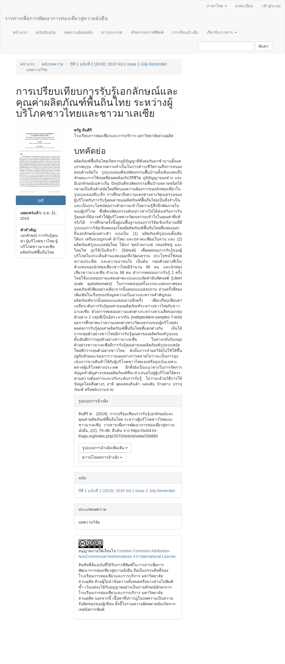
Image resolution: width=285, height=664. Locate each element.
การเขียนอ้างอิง (185, 32)
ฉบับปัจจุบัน (46, 32)
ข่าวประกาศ (111, 32)
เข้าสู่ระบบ (271, 6)
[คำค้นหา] (226, 46)
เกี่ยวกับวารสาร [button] (222, 32)
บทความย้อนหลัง (78, 32)
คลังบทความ (52, 64)
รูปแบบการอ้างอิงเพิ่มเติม (105, 448)
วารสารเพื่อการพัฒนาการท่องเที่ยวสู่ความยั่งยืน (56, 18)
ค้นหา (264, 46)
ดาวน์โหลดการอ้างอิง (102, 457)
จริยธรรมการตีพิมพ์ (147, 32)
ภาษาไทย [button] (217, 6)
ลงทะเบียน (244, 6)
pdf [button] (40, 200)
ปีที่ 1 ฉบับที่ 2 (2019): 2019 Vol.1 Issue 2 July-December (118, 64)
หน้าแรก (20, 32)
